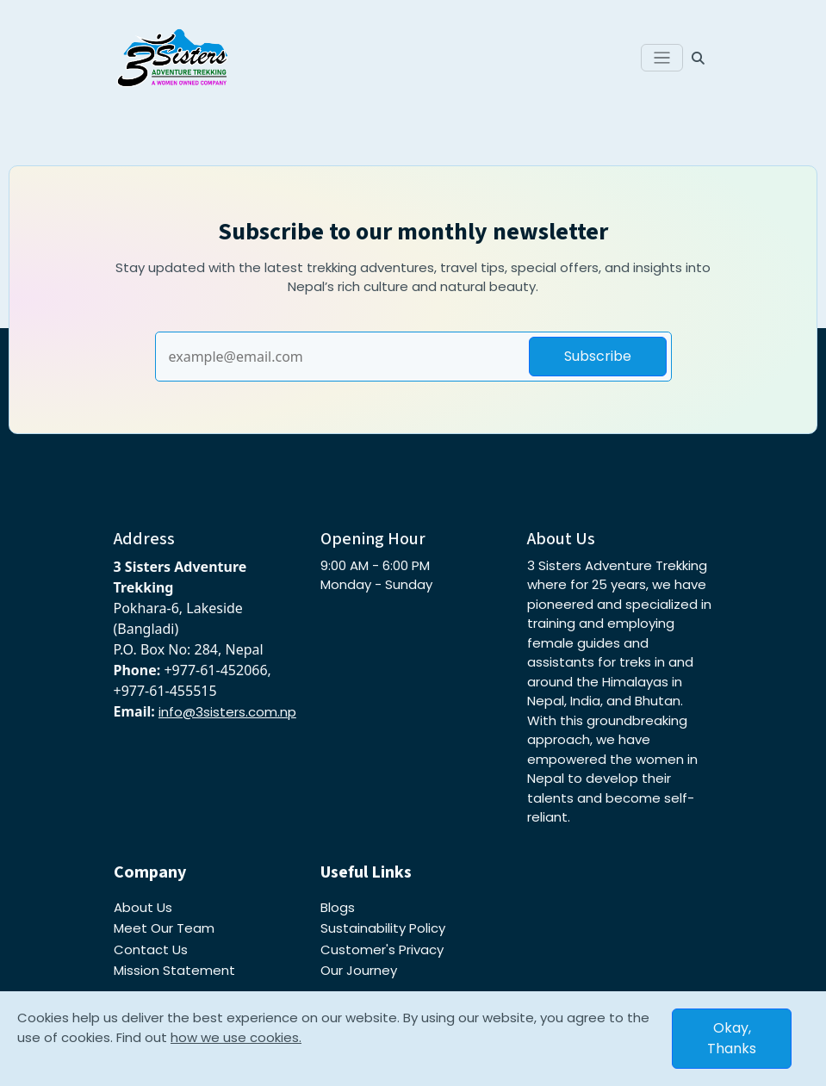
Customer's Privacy (382, 949)
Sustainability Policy (382, 928)
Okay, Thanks (731, 1038)
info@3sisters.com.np (227, 712)
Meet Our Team (164, 928)
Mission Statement (174, 970)
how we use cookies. (236, 1037)
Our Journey (358, 970)
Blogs (337, 907)
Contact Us (151, 949)
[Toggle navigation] (662, 58)
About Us (143, 907)
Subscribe (597, 356)
